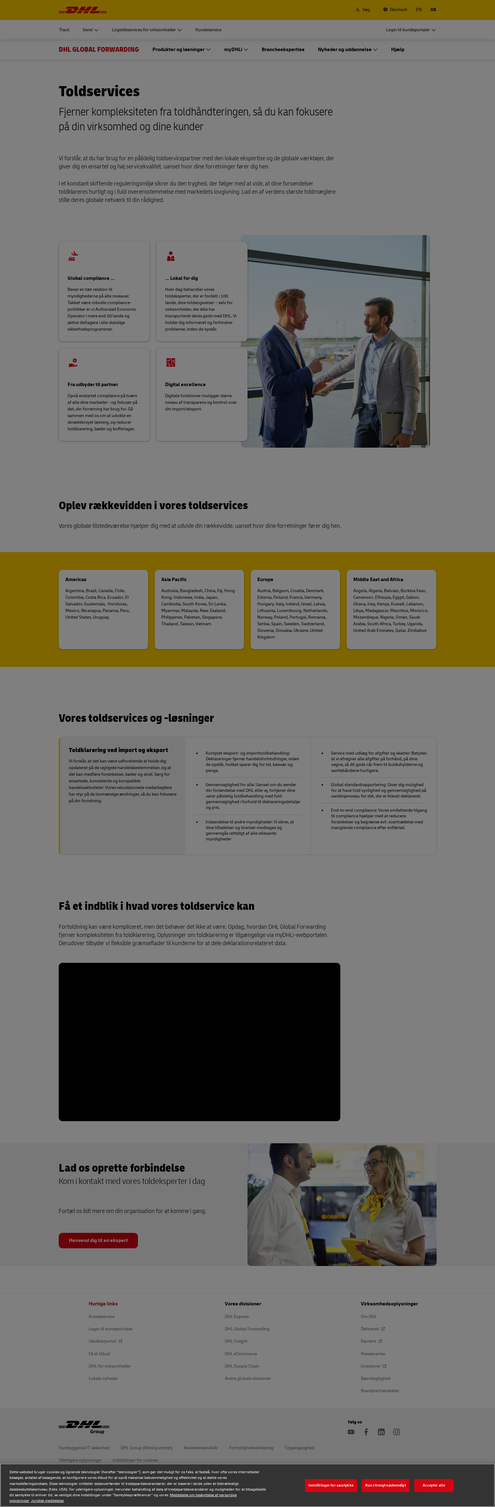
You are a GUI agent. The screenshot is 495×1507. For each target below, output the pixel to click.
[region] (247, 1485)
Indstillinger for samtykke (331, 1485)
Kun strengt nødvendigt (385, 1485)
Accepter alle (434, 1485)
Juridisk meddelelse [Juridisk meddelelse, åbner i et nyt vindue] (47, 1500)
